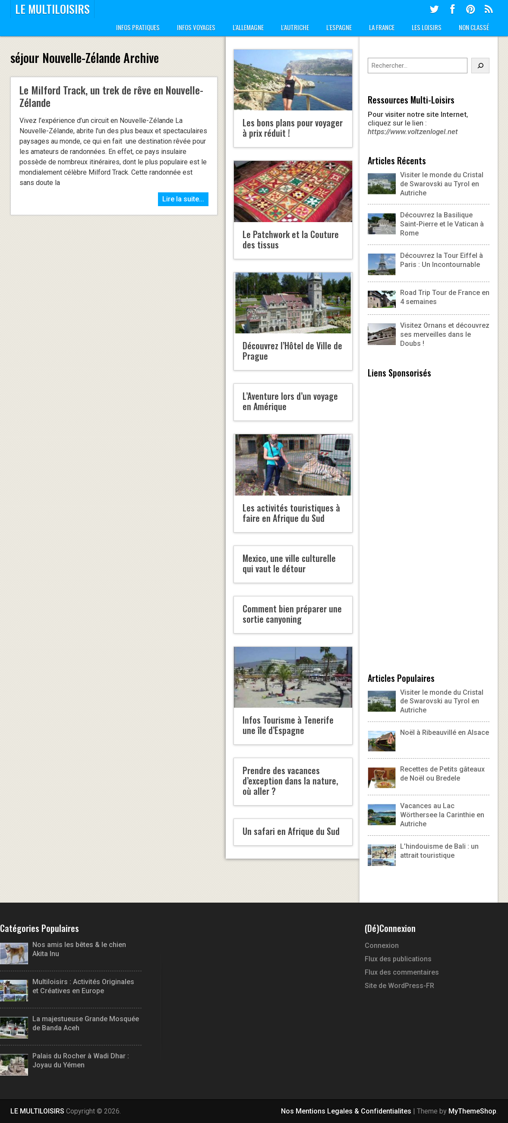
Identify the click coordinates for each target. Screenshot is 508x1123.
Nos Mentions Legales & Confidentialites (346, 1111)
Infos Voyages (196, 27)
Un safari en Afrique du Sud (291, 831)
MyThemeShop (472, 1111)
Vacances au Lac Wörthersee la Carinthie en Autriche (442, 815)
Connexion (382, 945)
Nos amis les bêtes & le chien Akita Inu (63, 950)
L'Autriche (295, 27)
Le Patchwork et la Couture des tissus (291, 239)
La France (381, 27)
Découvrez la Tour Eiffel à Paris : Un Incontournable (425, 260)
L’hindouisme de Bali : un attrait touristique (439, 851)
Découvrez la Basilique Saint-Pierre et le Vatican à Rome (426, 224)
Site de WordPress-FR (399, 986)
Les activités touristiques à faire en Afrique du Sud (291, 512)
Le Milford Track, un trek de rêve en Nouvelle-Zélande (111, 96)
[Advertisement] (428, 524)
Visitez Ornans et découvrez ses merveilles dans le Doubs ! (428, 334)
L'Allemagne (248, 27)
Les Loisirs (427, 27)
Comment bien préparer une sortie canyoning (292, 613)
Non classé (474, 27)
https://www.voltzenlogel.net (413, 131)
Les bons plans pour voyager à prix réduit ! (293, 127)
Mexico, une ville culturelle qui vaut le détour (289, 563)
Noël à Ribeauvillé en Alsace (444, 732)
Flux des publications (398, 959)
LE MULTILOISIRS (52, 9)
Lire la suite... (183, 199)
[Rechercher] (480, 65)
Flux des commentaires (402, 972)
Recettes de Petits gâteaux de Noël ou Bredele (442, 773)
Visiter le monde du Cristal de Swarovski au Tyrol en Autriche (425, 184)
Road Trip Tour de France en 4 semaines (428, 298)
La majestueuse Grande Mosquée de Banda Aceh (69, 1024)
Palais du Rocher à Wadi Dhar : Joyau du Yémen (64, 1061)
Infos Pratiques (138, 27)
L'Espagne (339, 27)
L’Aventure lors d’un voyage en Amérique (290, 401)
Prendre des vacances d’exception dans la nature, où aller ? (290, 780)
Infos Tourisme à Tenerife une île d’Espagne (288, 725)
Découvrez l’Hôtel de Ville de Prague (292, 350)
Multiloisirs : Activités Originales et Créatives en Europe (67, 987)
